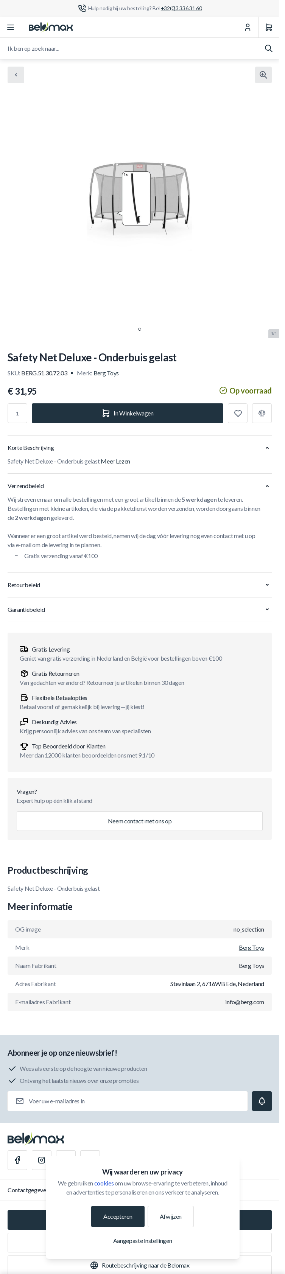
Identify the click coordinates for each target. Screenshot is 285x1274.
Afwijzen (171, 1216)
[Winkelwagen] (268, 27)
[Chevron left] (16, 75)
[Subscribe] (262, 1101)
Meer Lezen (115, 461)
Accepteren (117, 1216)
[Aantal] (17, 413)
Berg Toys (106, 372)
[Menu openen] (10, 27)
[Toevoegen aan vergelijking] (262, 413)
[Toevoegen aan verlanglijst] (238, 413)
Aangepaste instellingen (142, 1240)
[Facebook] (17, 1160)
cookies (104, 1183)
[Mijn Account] (247, 27)
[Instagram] (41, 1160)
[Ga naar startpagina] (51, 27)
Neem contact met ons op (140, 820)
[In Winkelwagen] (127, 413)
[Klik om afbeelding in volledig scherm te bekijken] (263, 75)
